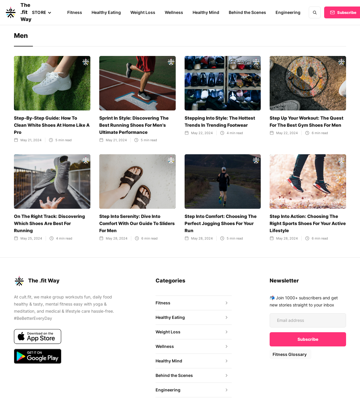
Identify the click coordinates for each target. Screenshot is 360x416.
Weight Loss (141, 12)
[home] (12, 12)
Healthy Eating (105, 12)
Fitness (74, 12)
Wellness (173, 12)
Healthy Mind (204, 12)
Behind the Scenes (246, 12)
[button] (41, 12)
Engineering (286, 12)
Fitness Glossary (289, 354)
